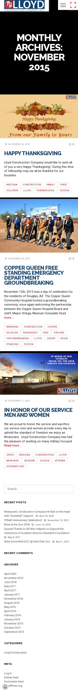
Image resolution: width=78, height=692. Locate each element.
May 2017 (10, 586)
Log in (8, 673)
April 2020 (10, 573)
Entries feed (11, 677)
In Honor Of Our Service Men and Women (38, 412)
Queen (51, 338)
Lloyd (27, 190)
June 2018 (10, 582)
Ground (59, 332)
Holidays (12, 190)
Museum (30, 461)
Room (64, 338)
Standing (12, 344)
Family (50, 185)
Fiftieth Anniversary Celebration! (23, 520)
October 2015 (12, 627)
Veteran (60, 461)
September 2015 (14, 631)
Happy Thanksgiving (32, 153)
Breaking (12, 327)
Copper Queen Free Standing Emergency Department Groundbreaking (33, 275)
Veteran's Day (15, 466)
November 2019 (13, 577)
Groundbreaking (17, 338)
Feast (63, 185)
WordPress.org (13, 685)
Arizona (11, 185)
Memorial (12, 461)
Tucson (64, 190)
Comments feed (14, 681)
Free (46, 332)
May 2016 (10, 607)
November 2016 (13, 598)
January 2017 (12, 594)
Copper (52, 327)
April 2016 (10, 611)
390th (10, 455)
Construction (32, 185)
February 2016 (12, 615)
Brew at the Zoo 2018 (17, 524)
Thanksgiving (45, 190)
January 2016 (12, 619)
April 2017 (10, 590)
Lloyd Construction (15, 652)
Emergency (30, 332)
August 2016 (11, 602)
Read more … (13, 445)
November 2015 (13, 623)
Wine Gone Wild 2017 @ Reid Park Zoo (27, 541)
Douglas (12, 332)
